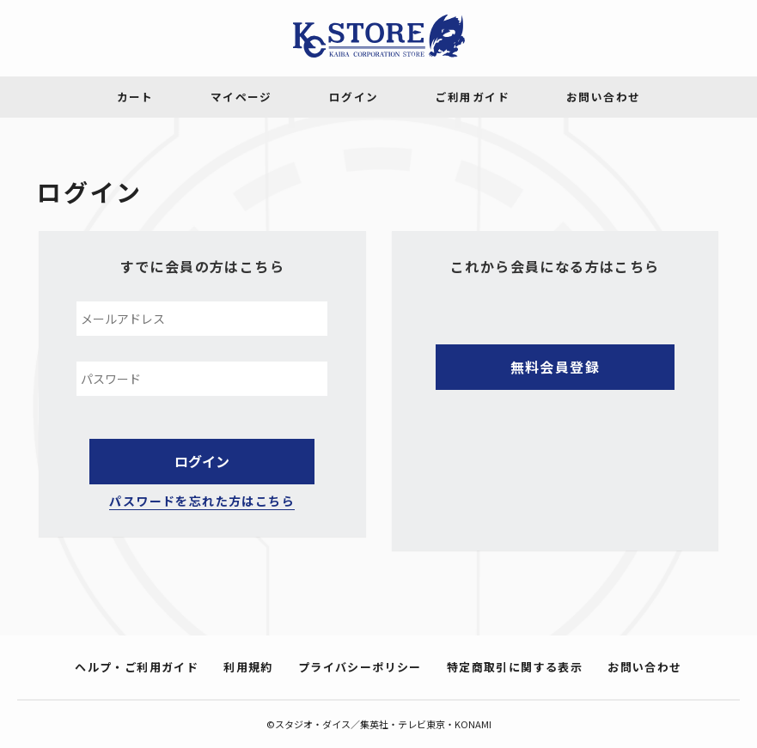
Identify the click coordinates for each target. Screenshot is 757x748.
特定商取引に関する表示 (515, 667)
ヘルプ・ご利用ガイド (136, 667)
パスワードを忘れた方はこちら (202, 500)
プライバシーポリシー (360, 667)
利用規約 (248, 667)
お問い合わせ (644, 667)
